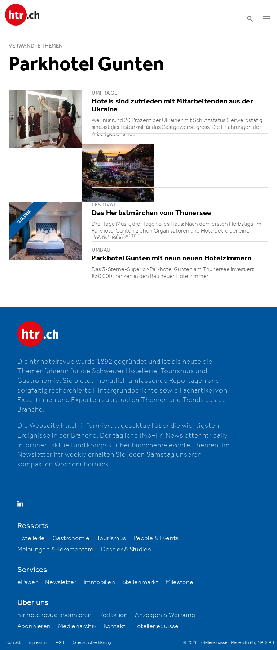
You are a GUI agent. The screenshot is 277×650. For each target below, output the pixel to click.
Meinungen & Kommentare (55, 549)
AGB (60, 642)
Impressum (38, 642)
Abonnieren (34, 626)
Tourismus (111, 538)
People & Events (156, 538)
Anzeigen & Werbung (165, 615)
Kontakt (115, 626)
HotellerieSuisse (155, 626)
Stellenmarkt (140, 582)
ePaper (27, 582)
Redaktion (113, 615)
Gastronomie (70, 538)
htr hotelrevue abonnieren (54, 615)
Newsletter (60, 582)
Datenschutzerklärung (91, 642)
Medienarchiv (77, 626)
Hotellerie (31, 538)
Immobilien (99, 582)
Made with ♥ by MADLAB (252, 642)
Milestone (180, 582)
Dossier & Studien (126, 549)
